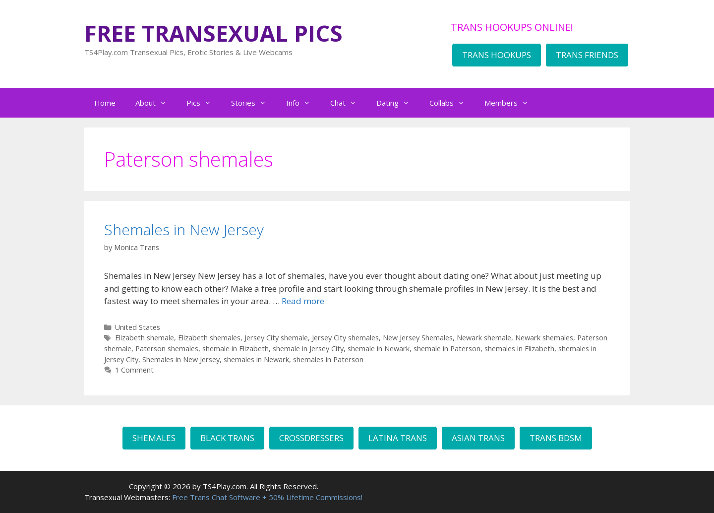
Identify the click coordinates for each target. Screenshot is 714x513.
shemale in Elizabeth (235, 348)
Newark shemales (544, 337)
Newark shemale (484, 337)
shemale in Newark (379, 348)
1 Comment (134, 370)
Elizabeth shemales (209, 337)
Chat (348, 103)
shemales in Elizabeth (519, 348)
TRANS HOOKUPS (496, 55)
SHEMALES (154, 438)
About (156, 103)
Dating (397, 103)
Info (303, 103)
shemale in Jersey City (308, 348)
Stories (253, 103)
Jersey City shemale (276, 337)
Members (511, 103)
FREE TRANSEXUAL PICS (213, 33)
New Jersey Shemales (418, 337)
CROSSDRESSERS (311, 438)
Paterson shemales (166, 348)
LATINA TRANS (397, 438)
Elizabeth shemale (144, 337)
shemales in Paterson (328, 359)
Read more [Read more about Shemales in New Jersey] (303, 301)
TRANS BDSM (556, 438)
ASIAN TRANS (478, 438)
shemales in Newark (256, 359)
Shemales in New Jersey (184, 229)
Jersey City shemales (345, 337)
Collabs (452, 103)
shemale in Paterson (447, 348)
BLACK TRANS (227, 438)
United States (137, 327)
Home (105, 103)
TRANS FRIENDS (587, 55)
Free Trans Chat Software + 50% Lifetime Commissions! (267, 497)
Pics (203, 103)
